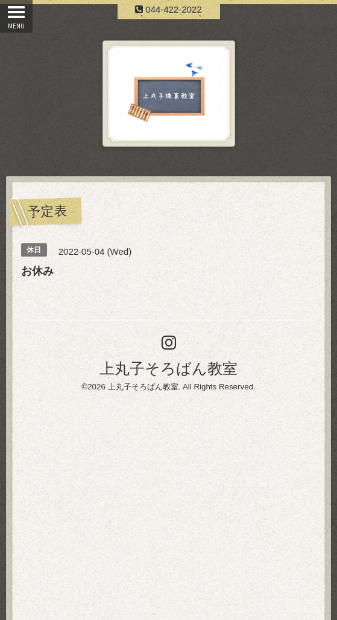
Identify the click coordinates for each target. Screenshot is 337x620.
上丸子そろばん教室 (168, 368)
